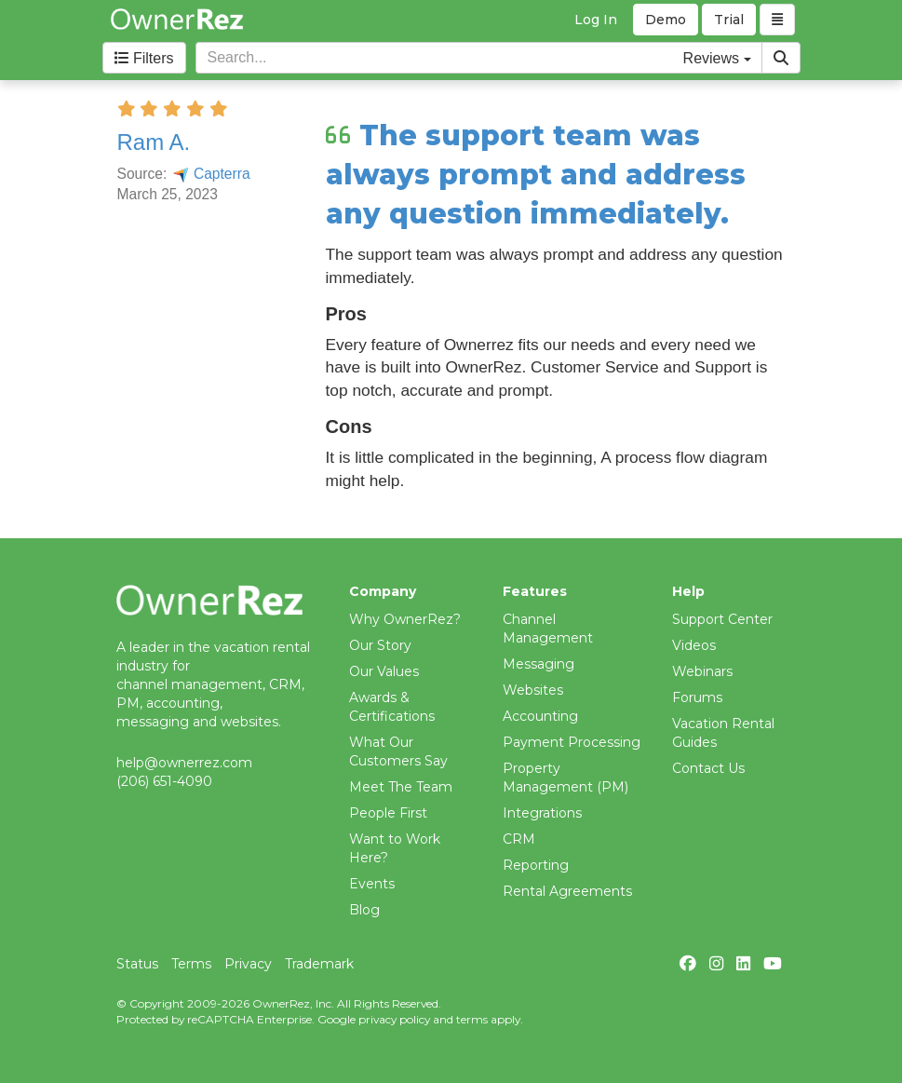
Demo (665, 19)
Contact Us (708, 768)
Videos (694, 645)
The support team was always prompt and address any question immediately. (536, 174)
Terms (191, 963)
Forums (697, 697)
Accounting (540, 716)
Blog (364, 909)
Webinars (702, 671)
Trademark (319, 963)
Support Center (722, 619)
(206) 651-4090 (164, 781)
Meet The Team (400, 786)
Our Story (380, 645)
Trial (729, 19)
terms (472, 1019)
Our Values (384, 671)
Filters (144, 58)
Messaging (538, 664)
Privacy (248, 963)
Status (137, 963)
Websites (533, 690)
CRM (519, 839)
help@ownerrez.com (184, 762)
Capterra (210, 174)
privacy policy (394, 1019)
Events (372, 883)
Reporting (536, 865)
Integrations (542, 813)
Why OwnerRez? (405, 619)
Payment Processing (571, 742)
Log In (595, 19)
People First (388, 813)
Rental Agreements (567, 891)
